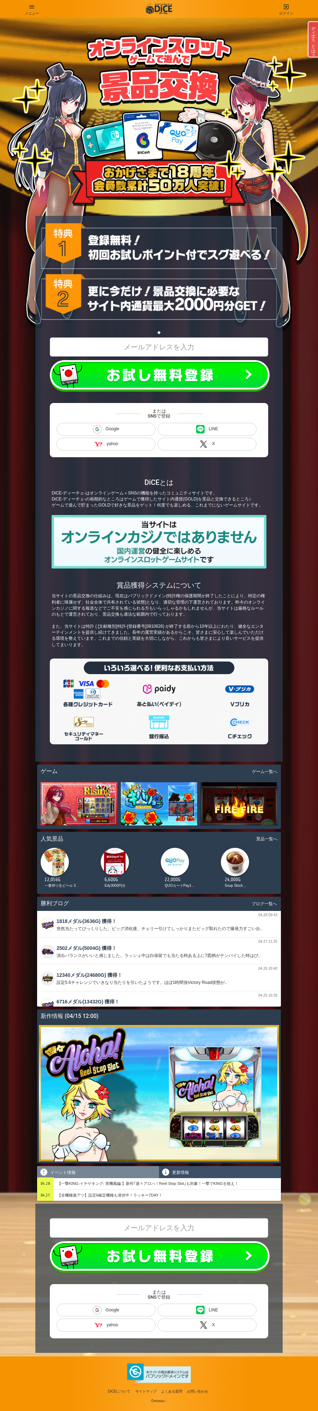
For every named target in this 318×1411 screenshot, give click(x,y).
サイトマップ (146, 1391)
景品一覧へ (266, 838)
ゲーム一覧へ (264, 771)
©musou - (159, 1401)
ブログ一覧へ (264, 903)
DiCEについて (119, 1391)
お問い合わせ (197, 1391)
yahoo (106, 443)
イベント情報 (57, 1172)
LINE (207, 429)
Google (106, 429)
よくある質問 (171, 1391)
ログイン (286, 7)
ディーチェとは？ (313, 39)
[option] (69, 870)
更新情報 (175, 1172)
